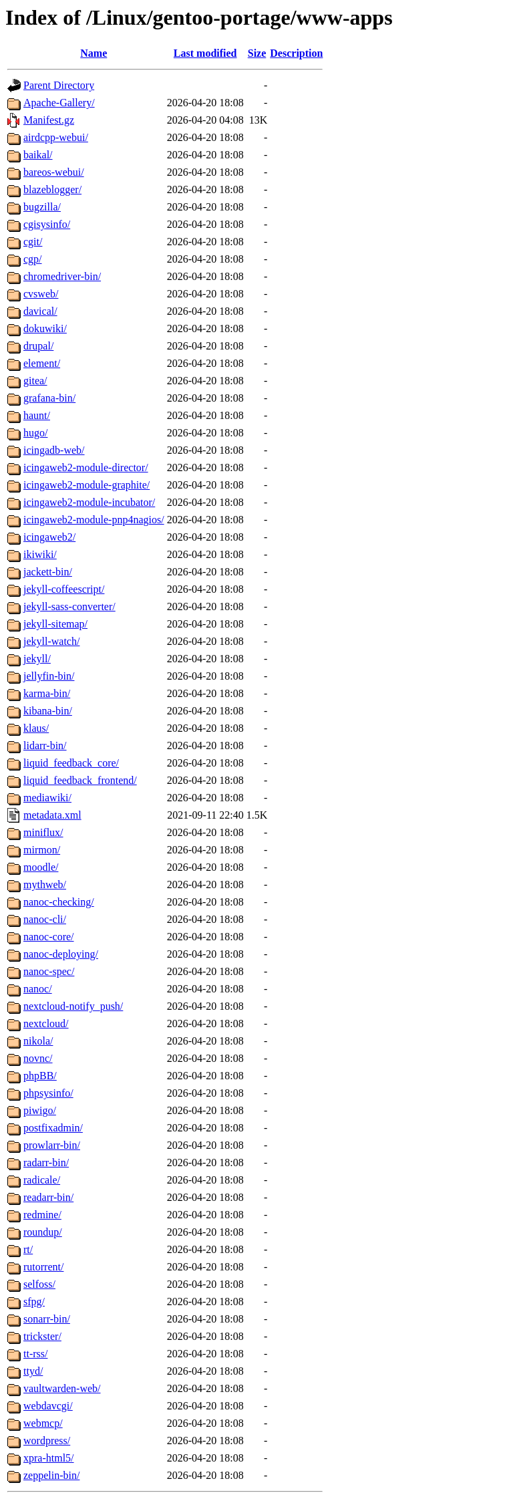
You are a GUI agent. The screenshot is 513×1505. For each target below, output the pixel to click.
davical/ (40, 311)
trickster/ (42, 1336)
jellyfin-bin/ (48, 676)
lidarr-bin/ (45, 745)
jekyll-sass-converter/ (69, 606)
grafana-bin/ (49, 398)
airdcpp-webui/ (55, 137)
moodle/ (40, 867)
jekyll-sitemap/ (55, 624)
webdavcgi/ (48, 1405)
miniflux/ (43, 832)
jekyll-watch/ (51, 641)
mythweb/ (44, 884)
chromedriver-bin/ (62, 276)
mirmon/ (41, 849)
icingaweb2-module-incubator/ (89, 502)
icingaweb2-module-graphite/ (86, 485)
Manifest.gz (48, 120)
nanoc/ (37, 988)
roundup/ (42, 1232)
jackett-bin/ (47, 571)
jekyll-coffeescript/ (63, 589)
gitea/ (35, 380)
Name (93, 53)
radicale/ (41, 1180)
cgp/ (32, 259)
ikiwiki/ (40, 554)
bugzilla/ (42, 207)
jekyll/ (37, 658)
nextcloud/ (46, 1023)
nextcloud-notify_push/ (73, 1006)
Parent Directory (58, 85)
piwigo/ (39, 1110)
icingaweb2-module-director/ (85, 467)
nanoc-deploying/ (60, 954)
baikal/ (38, 154)
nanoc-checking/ (58, 902)
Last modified (205, 53)
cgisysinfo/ (46, 224)
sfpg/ (34, 1301)
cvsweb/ (40, 293)
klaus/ (36, 728)
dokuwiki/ (45, 328)
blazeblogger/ (52, 189)
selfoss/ (39, 1284)
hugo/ (35, 432)
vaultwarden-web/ (62, 1388)
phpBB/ (40, 1075)
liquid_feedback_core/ (71, 763)
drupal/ (38, 346)
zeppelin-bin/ (51, 1475)
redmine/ (42, 1214)
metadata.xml (52, 815)
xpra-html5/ (48, 1458)
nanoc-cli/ (44, 919)
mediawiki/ (47, 797)
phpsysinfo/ (48, 1093)
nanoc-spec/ (48, 971)
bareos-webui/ (53, 172)
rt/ (28, 1249)
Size (257, 53)
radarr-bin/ (46, 1162)
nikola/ (38, 1041)
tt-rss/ (35, 1353)
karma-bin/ (46, 693)
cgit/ (32, 241)
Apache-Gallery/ (59, 102)
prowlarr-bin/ (51, 1145)
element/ (41, 363)
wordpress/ (46, 1440)
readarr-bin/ (48, 1197)
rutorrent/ (43, 1266)
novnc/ (38, 1058)
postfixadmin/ (53, 1127)
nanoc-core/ (48, 936)
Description (296, 53)
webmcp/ (43, 1423)
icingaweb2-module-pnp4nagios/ (93, 519)
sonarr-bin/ (46, 1319)
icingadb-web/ (54, 450)
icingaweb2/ (49, 537)
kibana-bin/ (47, 710)
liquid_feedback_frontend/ (80, 780)
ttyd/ (33, 1371)
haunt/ (36, 415)
